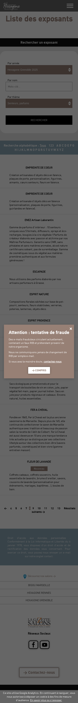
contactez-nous (52, 361)
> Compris (39, 370)
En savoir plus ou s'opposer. (46, 700)
